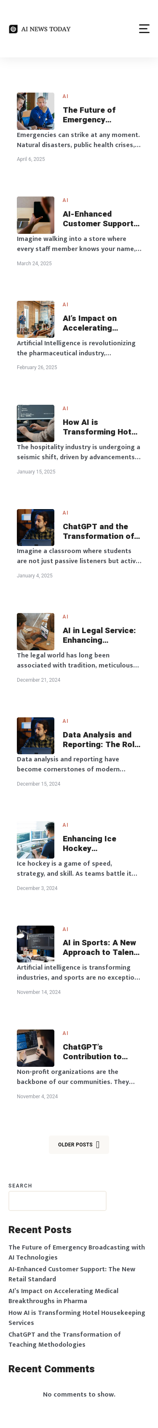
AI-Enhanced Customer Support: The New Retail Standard (99, 219)
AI (66, 96)
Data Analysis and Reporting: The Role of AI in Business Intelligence (101, 740)
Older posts (79, 1145)
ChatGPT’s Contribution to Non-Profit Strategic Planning (98, 1052)
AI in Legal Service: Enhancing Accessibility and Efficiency (99, 635)
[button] (144, 28)
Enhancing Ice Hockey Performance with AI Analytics (97, 844)
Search (20, 1186)
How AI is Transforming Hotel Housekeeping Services (100, 427)
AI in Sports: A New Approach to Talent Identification (100, 947)
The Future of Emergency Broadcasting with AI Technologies (98, 115)
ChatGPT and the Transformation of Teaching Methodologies (98, 531)
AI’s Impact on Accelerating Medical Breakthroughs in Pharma (96, 323)
